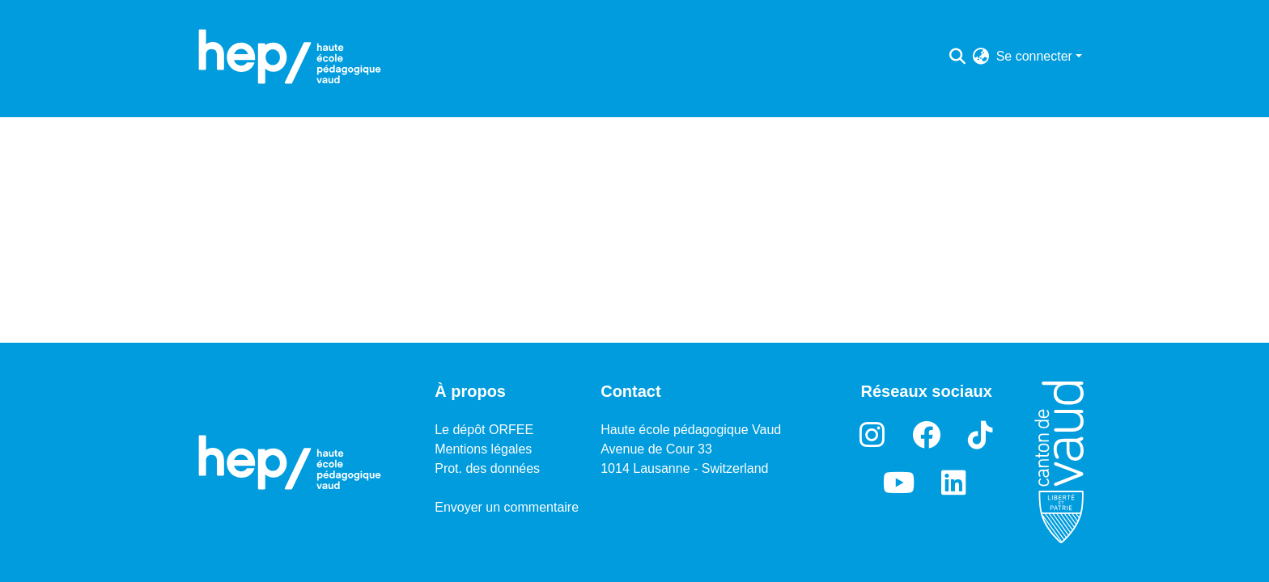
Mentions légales (483, 449)
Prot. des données (487, 468)
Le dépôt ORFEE (484, 429)
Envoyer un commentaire (507, 507)
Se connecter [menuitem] (1034, 56)
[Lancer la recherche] (958, 56)
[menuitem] (981, 56)
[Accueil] (289, 56)
